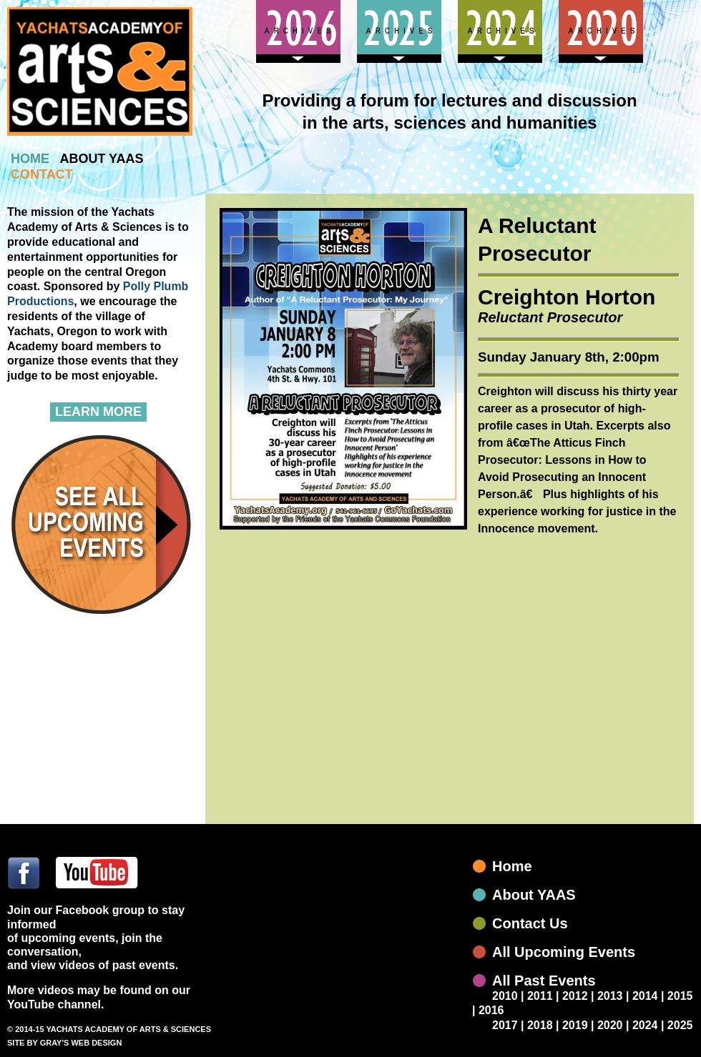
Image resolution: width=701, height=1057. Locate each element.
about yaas (101, 159)
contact (42, 174)
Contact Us (530, 923)
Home (512, 866)
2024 (645, 1025)
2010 (505, 996)
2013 (610, 996)
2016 (491, 1010)
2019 (575, 1025)
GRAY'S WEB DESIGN (81, 1042)
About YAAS (534, 895)
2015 (680, 996)
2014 (645, 996)
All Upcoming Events (563, 952)
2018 (540, 1025)
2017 (505, 1025)
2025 (680, 1025)
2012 (575, 996)
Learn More (98, 412)
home (30, 159)
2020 (610, 1025)
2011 (540, 996)
